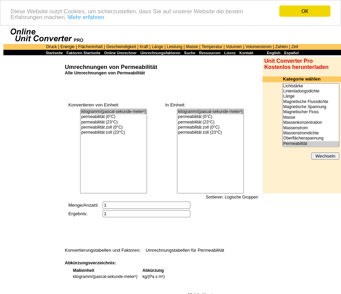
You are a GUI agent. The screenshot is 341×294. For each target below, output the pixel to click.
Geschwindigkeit (121, 46)
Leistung (174, 46)
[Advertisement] (32, 161)
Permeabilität (311, 143)
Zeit (295, 46)
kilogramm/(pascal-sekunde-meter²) (113, 111)
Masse (192, 46)
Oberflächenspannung (311, 138)
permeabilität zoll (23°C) (113, 132)
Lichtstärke (311, 85)
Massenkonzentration (311, 122)
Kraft (143, 46)
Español (291, 53)
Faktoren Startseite (83, 53)
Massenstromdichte (311, 133)
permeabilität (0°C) (113, 116)
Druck (51, 46)
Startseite (54, 53)
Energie (67, 46)
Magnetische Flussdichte (311, 101)
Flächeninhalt (90, 46)
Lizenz (230, 53)
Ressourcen (210, 53)
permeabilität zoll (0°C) (113, 127)
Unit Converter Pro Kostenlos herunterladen (296, 64)
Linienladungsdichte (311, 91)
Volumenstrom (259, 46)
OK (304, 11)
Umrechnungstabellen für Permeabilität (185, 250)
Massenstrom (311, 128)
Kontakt (246, 53)
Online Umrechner (120, 53)
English (274, 53)
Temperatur (212, 46)
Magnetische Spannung (311, 106)
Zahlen (281, 46)
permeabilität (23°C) (113, 122)
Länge (157, 46)
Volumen (234, 46)
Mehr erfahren (86, 17)
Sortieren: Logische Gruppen (232, 197)
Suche (189, 53)
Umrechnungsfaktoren (160, 53)
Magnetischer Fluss (311, 112)
